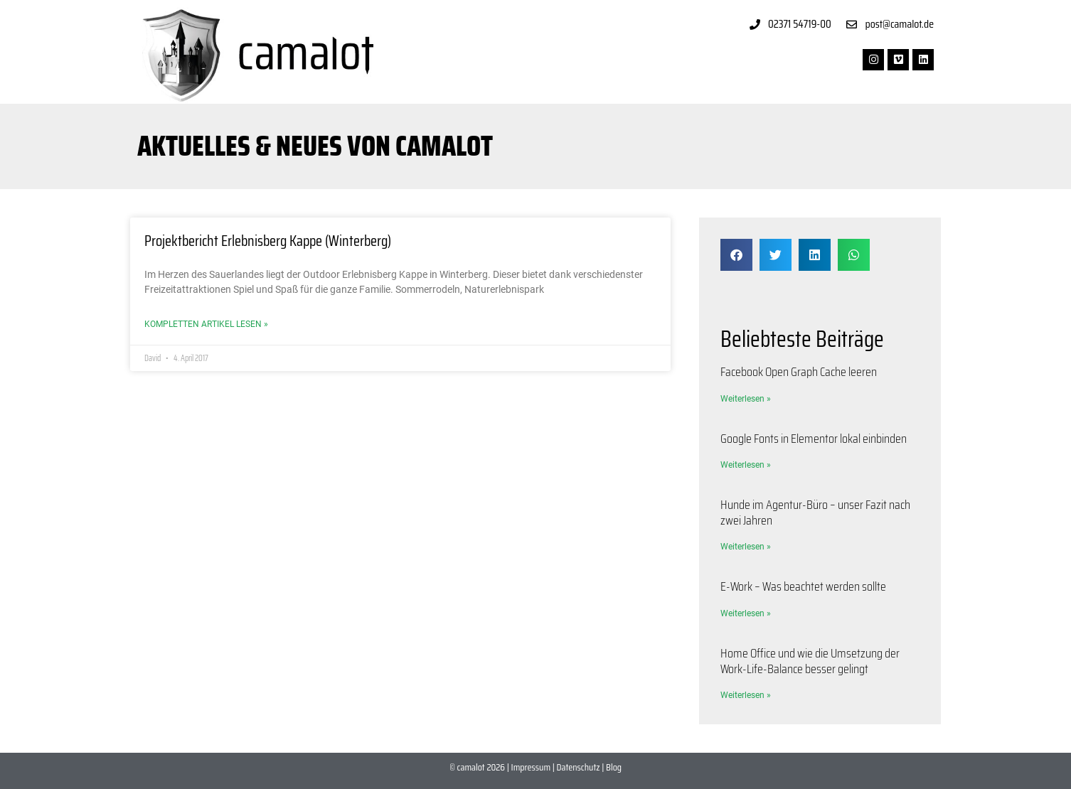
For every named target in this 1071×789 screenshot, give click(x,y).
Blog (614, 767)
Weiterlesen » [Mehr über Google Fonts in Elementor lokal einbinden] (745, 465)
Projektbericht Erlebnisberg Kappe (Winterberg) (267, 240)
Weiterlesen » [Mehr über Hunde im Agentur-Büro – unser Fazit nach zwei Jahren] (745, 547)
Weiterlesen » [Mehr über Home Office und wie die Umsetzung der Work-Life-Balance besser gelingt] (745, 695)
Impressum (530, 767)
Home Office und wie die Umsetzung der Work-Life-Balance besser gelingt (810, 661)
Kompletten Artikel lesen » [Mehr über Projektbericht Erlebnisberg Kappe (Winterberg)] (206, 324)
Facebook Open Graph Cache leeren (798, 372)
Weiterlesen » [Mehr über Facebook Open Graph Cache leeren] (745, 399)
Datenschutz (578, 767)
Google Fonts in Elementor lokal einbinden (813, 439)
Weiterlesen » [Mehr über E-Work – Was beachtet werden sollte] (745, 613)
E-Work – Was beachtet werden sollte (803, 586)
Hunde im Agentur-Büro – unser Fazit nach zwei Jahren (815, 512)
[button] (736, 255)
